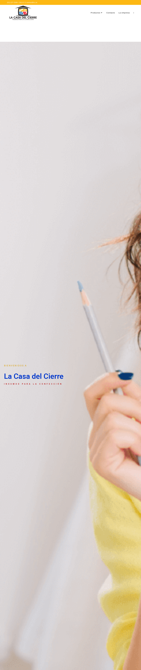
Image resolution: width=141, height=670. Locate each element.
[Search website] (134, 13)
